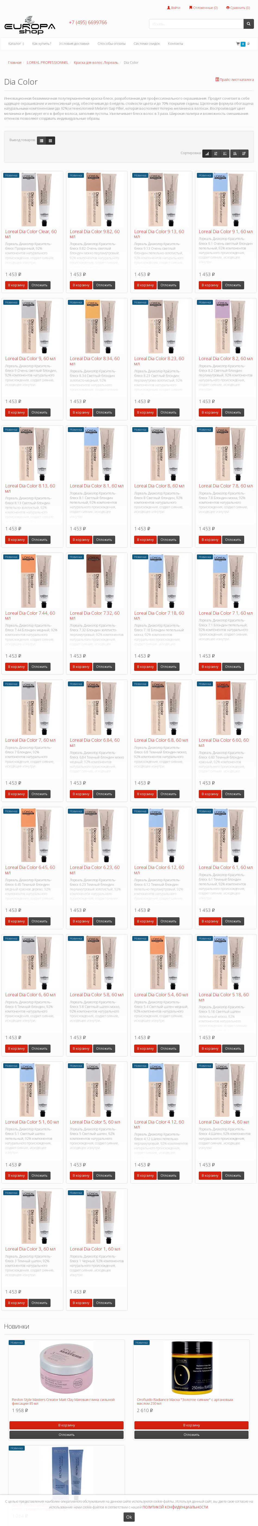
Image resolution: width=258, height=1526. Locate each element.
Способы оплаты (111, 43)
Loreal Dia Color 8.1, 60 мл (97, 486)
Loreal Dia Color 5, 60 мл (95, 1122)
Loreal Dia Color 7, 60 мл (30, 740)
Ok (129, 1517)
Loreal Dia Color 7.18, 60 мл (159, 615)
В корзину (16, 285)
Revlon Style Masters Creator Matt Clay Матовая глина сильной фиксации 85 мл (63, 1401)
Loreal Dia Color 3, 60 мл (30, 1249)
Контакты (175, 43)
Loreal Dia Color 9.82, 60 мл (95, 234)
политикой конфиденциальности (175, 1507)
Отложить (40, 285)
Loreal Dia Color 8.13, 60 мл (30, 488)
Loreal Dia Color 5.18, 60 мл (224, 997)
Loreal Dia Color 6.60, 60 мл (224, 742)
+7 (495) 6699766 (88, 22)
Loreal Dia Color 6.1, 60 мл (226, 867)
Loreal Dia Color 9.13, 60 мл (159, 234)
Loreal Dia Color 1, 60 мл (95, 1249)
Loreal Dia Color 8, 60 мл (159, 486)
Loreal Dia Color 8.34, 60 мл (95, 361)
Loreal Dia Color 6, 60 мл (30, 994)
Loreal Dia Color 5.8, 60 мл (97, 994)
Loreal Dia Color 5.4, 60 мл (161, 994)
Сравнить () (238, 7)
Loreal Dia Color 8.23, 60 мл (159, 361)
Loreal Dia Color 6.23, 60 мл (95, 869)
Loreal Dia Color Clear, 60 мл (31, 234)
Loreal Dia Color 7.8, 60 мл (226, 486)
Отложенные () (203, 7)
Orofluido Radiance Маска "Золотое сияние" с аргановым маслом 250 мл (185, 1401)
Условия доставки (74, 43)
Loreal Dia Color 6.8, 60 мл (161, 740)
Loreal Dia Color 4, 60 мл (224, 1122)
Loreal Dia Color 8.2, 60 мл (226, 358)
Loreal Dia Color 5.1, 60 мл (32, 1122)
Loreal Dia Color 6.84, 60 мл (95, 742)
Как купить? (41, 43)
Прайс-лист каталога (234, 79)
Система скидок (147, 43)
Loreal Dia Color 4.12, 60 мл (159, 1124)
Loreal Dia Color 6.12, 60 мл (159, 869)
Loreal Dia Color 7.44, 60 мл (30, 615)
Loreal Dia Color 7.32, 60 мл (95, 615)
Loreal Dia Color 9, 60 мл (30, 358)
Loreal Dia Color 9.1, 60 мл (226, 231)
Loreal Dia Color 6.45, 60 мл (30, 869)
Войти (173, 7)
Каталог (16, 44)
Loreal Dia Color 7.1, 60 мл (226, 613)
